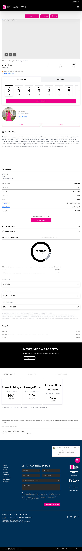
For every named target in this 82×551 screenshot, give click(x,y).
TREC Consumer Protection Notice (12, 520)
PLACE (25, 515)
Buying (5, 470)
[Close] (78, 533)
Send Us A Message (52, 504)
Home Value (6, 477)
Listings (5, 467)
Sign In (75, 2)
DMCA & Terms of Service (68, 548)
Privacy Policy (57, 548)
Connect (6, 481)
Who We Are (7, 479)
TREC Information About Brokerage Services (16, 521)
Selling (5, 472)
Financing (6, 474)
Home (5, 465)
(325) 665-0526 (73, 490)
